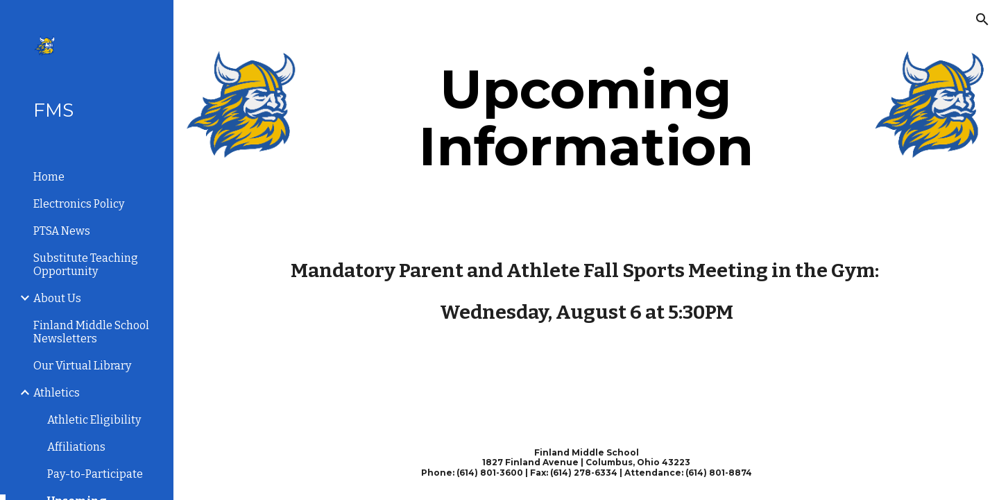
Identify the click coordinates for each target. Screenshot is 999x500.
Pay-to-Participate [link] (95, 474)
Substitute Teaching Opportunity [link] (85, 264)
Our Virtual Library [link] (82, 365)
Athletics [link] (56, 392)
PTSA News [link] (61, 231)
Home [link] (49, 176)
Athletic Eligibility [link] (94, 419)
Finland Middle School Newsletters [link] (91, 332)
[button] (982, 19)
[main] (586, 118)
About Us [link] (57, 298)
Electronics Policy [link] (78, 203)
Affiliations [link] (76, 446)
